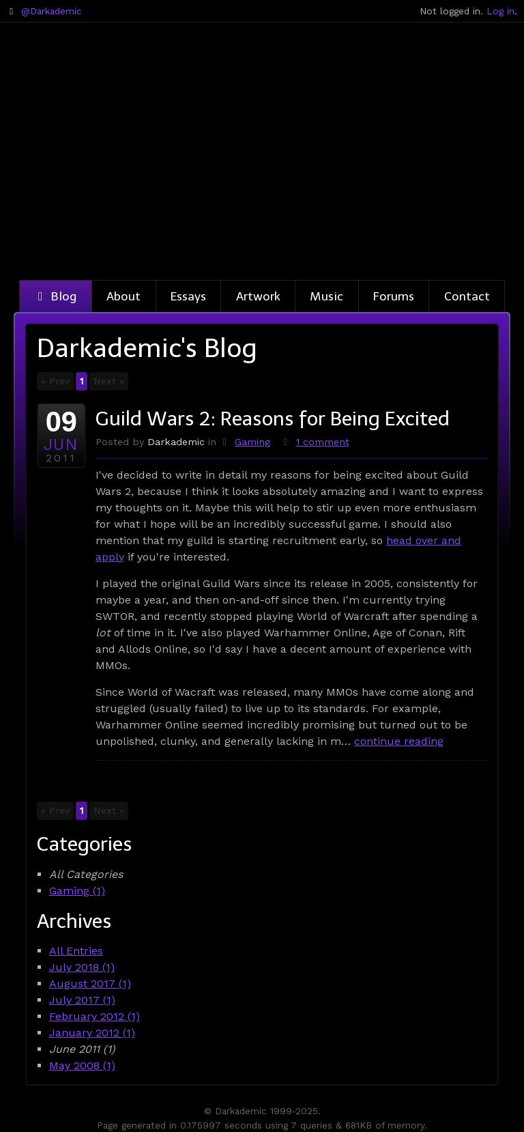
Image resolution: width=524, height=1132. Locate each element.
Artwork (258, 296)
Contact (467, 296)
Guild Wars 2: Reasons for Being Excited (273, 418)
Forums (393, 296)
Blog (55, 296)
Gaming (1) (77, 890)
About (123, 296)
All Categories (86, 874)
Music (326, 296)
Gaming (252, 441)
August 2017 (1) (90, 983)
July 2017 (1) (82, 999)
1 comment (322, 441)
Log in (500, 10)
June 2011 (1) (82, 1049)
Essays (188, 296)
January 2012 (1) (92, 1032)
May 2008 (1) (82, 1065)
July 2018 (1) (82, 967)
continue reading (398, 741)
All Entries (76, 950)
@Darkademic (51, 10)
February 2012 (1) (94, 1016)
